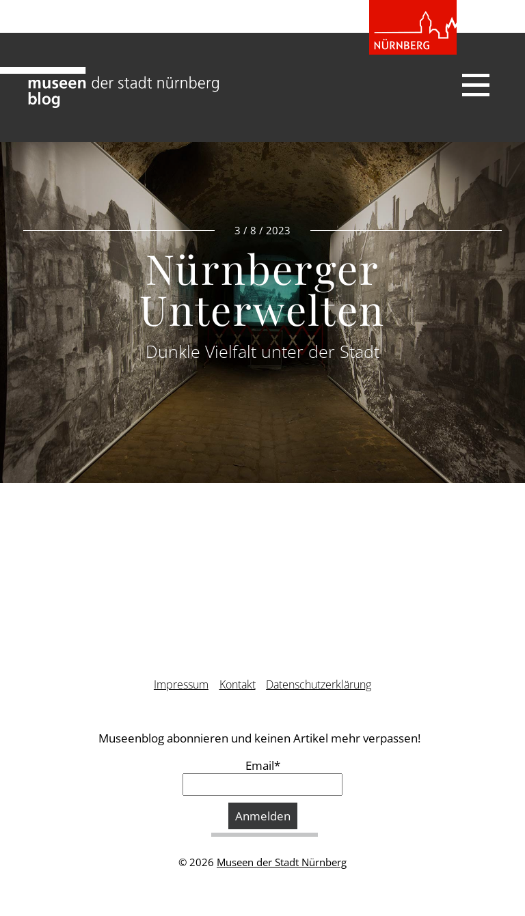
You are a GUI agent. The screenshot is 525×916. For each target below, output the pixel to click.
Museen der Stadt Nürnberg (282, 862)
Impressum (181, 684)
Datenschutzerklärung (318, 684)
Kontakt (237, 684)
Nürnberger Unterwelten (262, 288)
